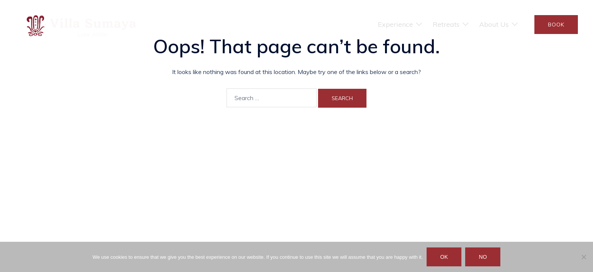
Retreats (446, 24)
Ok (444, 257)
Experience (395, 24)
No (483, 257)
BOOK (556, 24)
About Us (494, 24)
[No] (583, 257)
